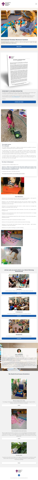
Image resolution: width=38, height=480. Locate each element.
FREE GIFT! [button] (19, 46)
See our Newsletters (16, 96)
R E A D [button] (19, 405)
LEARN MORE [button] (19, 293)
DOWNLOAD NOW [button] (19, 102)
